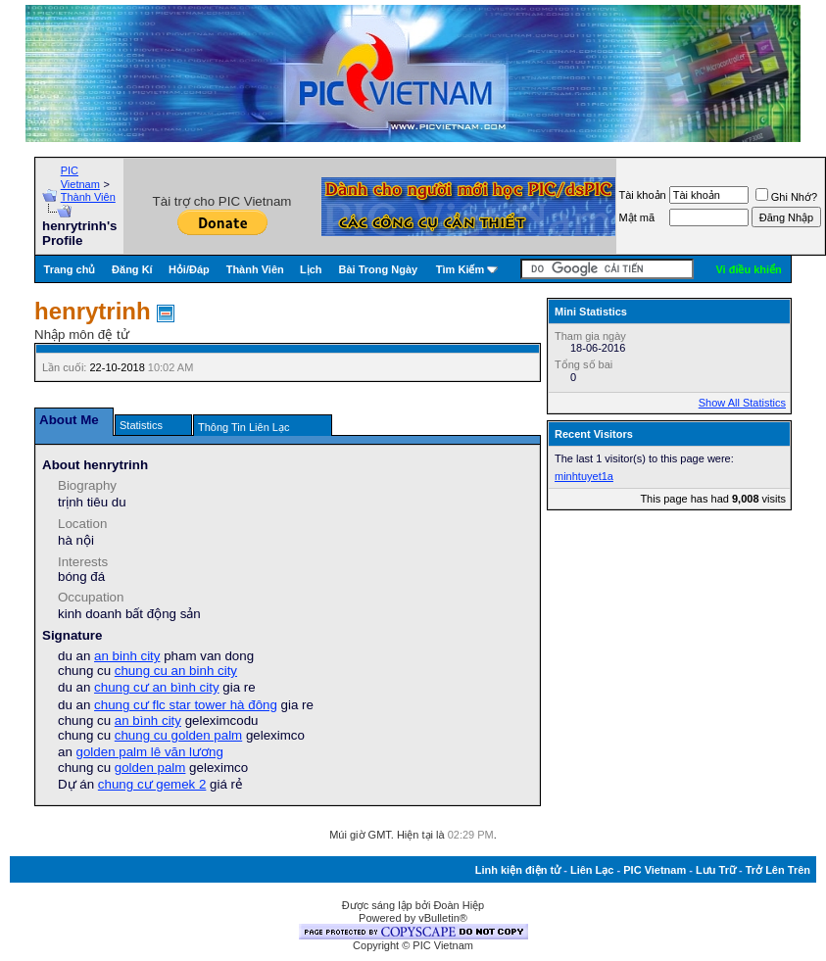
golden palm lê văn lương (149, 752)
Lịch (311, 269)
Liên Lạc (592, 870)
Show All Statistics (742, 402)
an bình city (148, 720)
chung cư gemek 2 (152, 784)
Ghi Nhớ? (786, 197)
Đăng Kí (132, 269)
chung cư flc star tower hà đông (185, 704)
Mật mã (637, 217)
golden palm (150, 767)
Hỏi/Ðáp (189, 269)
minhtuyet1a (584, 476)
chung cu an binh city (176, 670)
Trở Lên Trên (778, 870)
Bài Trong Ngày (378, 269)
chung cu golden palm (178, 735)
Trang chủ (70, 269)
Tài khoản (642, 195)
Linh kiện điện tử (517, 870)
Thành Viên (88, 197)
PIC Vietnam (654, 870)
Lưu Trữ (716, 870)
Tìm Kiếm (460, 269)
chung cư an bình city (156, 687)
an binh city (127, 656)
